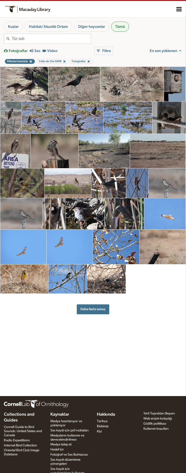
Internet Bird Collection (20, 445)
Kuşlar (13, 27)
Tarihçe (102, 421)
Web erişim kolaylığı (157, 418)
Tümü (120, 27)
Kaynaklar (59, 414)
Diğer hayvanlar (91, 27)
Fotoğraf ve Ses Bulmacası (69, 454)
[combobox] (51, 39)
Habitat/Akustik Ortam (48, 27)
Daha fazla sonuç (93, 309)
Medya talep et (60, 444)
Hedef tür (57, 449)
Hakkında (106, 414)
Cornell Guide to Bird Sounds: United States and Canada (23, 431)
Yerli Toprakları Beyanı (159, 413)
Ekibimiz (102, 426)
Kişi (99, 431)
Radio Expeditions (17, 440)
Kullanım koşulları (156, 428)
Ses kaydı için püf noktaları (69, 430)
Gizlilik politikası (154, 423)
